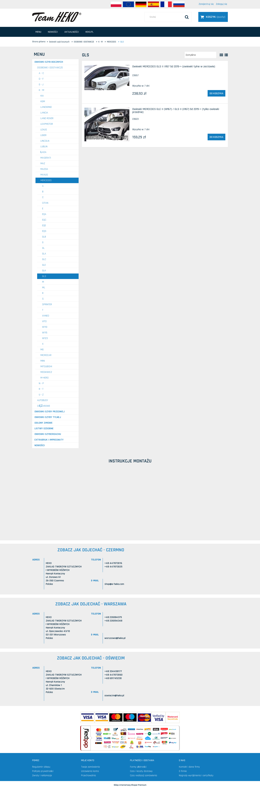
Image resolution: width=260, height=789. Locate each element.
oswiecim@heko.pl (114, 695)
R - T (41, 389)
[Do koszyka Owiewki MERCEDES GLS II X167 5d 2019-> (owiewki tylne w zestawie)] (216, 93)
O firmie (183, 771)
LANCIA (44, 112)
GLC (44, 259)
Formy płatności (138, 766)
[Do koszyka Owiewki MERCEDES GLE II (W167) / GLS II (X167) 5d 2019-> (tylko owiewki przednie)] (216, 137)
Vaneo (45, 315)
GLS (44, 276)
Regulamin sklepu (41, 766)
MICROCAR (45, 355)
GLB (44, 237)
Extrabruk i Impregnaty (49, 440)
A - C (41, 73)
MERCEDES (46, 180)
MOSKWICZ (46, 372)
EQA (44, 214)
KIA (42, 96)
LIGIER (43, 135)
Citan (45, 203)
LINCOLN (44, 141)
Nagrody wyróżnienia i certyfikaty (196, 775)
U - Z (41, 394)
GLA (44, 253)
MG (42, 349)
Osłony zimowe (43, 423)
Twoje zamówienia (90, 766)
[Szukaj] (187, 17)
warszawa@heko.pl (115, 638)
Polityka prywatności (42, 771)
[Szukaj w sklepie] (168, 17)
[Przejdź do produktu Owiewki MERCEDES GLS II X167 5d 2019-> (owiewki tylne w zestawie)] (106, 77)
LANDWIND (46, 107)
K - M (41, 90)
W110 (44, 327)
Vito (44, 321)
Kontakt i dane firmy (189, 766)
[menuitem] (38, 32)
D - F (41, 79)
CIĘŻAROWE (43, 406)
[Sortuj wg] (200, 55)
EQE (44, 225)
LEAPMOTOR (46, 124)
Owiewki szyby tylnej (47, 417)
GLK (44, 270)
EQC (44, 220)
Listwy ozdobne (44, 428)
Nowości (39, 445)
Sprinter (47, 304)
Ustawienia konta (90, 771)
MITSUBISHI (46, 366)
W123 (45, 338)
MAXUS (44, 174)
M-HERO (44, 377)
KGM (42, 101)
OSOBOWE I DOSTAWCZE (50, 67)
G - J (41, 84)
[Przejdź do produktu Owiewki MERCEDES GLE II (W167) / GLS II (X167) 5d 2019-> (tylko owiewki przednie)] (106, 124)
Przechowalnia (88, 775)
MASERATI (45, 158)
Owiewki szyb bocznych (48, 62)
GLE (44, 265)
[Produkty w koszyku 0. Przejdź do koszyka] (213, 17)
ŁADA (43, 152)
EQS (44, 231)
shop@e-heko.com (114, 584)
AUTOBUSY (42, 400)
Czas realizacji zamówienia (143, 775)
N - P (41, 383)
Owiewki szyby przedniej (49, 411)
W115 (44, 332)
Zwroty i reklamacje (42, 775)
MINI (42, 361)
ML (43, 287)
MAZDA (44, 169)
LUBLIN (43, 146)
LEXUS (43, 129)
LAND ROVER (46, 118)
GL (43, 248)
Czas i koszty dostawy (141, 771)
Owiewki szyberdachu (47, 434)
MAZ (42, 163)
